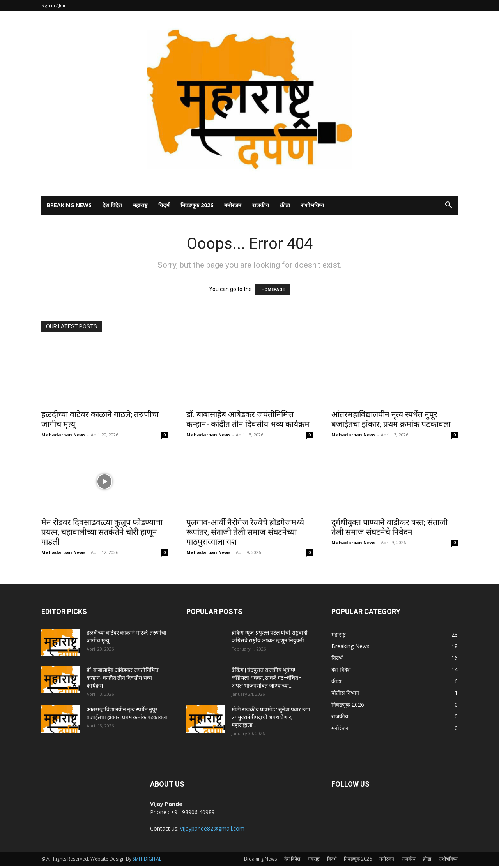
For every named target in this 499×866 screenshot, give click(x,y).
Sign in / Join (54, 5)
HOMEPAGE (273, 289)
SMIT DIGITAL (147, 858)
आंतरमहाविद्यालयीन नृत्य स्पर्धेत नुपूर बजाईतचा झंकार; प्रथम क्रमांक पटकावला (391, 419)
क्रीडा (285, 205)
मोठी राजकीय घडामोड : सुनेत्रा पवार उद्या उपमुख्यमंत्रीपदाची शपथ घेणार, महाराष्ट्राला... (271, 717)
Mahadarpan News (63, 434)
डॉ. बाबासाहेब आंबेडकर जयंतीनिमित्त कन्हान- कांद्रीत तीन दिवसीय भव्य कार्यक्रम (248, 419)
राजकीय (260, 205)
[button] (448, 206)
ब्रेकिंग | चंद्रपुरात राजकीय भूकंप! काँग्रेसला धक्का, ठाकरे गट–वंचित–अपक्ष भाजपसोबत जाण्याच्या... (267, 678)
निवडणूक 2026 (196, 205)
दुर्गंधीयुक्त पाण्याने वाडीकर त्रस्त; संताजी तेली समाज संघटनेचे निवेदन (389, 527)
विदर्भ (164, 205)
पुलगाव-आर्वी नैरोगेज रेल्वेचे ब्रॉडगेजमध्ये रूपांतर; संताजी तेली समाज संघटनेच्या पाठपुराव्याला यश (245, 532)
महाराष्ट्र (140, 205)
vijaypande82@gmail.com (212, 828)
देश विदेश (112, 205)
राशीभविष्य (312, 205)
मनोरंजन (232, 205)
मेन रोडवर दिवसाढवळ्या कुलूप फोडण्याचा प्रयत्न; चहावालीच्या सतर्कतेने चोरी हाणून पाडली (102, 532)
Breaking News (69, 205)
